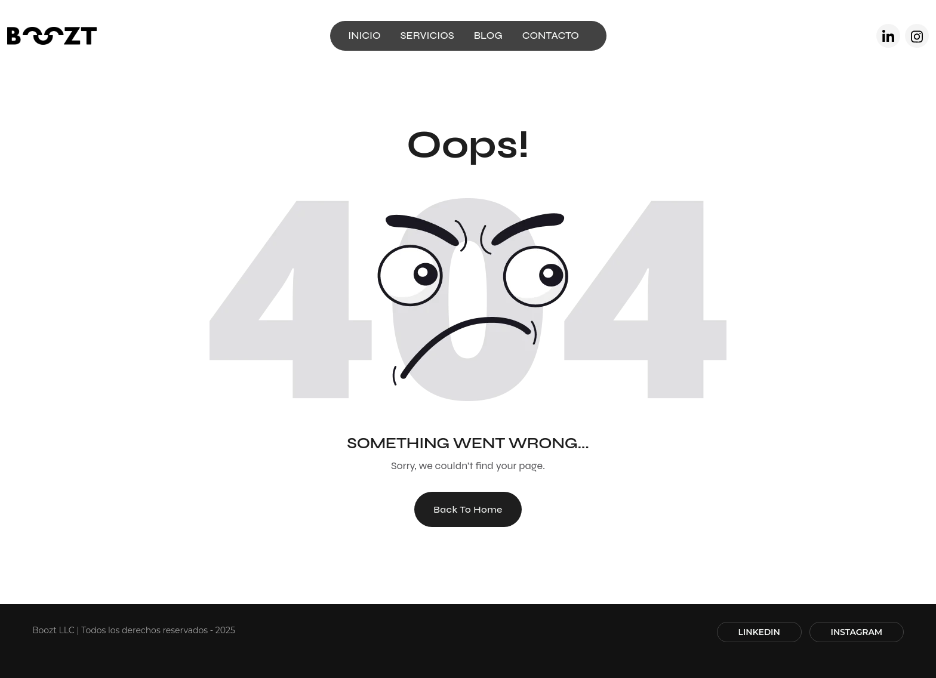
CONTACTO (550, 35)
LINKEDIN (759, 632)
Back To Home (468, 509)
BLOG (488, 35)
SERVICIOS (427, 35)
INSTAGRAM (856, 632)
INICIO (364, 35)
